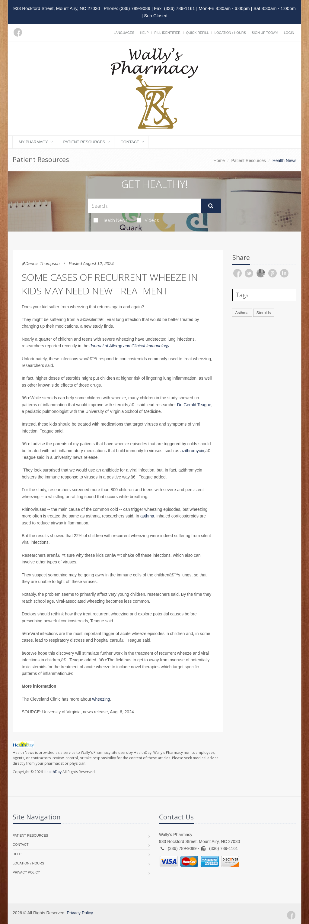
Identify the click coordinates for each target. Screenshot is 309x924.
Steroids (263, 312)
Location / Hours (230, 32)
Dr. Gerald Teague (194, 404)
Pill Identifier (167, 32)
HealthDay (53, 771)
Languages (123, 32)
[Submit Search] (211, 206)
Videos (148, 220)
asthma (147, 516)
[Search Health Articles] (144, 206)
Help (144, 32)
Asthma (242, 312)
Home (219, 160)
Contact (129, 142)
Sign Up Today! (265, 32)
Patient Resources (84, 142)
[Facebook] (18, 32)
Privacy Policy (26, 872)
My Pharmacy (33, 142)
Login (289, 32)
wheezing (101, 699)
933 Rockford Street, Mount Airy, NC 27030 (56, 8)
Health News (111, 220)
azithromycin (192, 450)
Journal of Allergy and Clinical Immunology (129, 345)
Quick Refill (197, 32)
